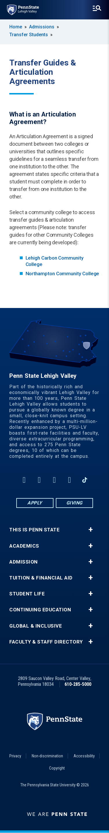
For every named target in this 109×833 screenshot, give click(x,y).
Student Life (27, 594)
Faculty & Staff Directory (46, 642)
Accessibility (84, 756)
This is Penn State (34, 530)
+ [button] (90, 529)
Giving (74, 503)
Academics (24, 546)
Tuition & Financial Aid (41, 578)
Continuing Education (40, 610)
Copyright (57, 768)
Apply (34, 503)
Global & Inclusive (35, 626)
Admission (23, 562)
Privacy (15, 756)
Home (15, 27)
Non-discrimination (47, 756)
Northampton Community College (62, 273)
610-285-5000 (78, 684)
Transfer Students (28, 34)
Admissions (41, 27)
